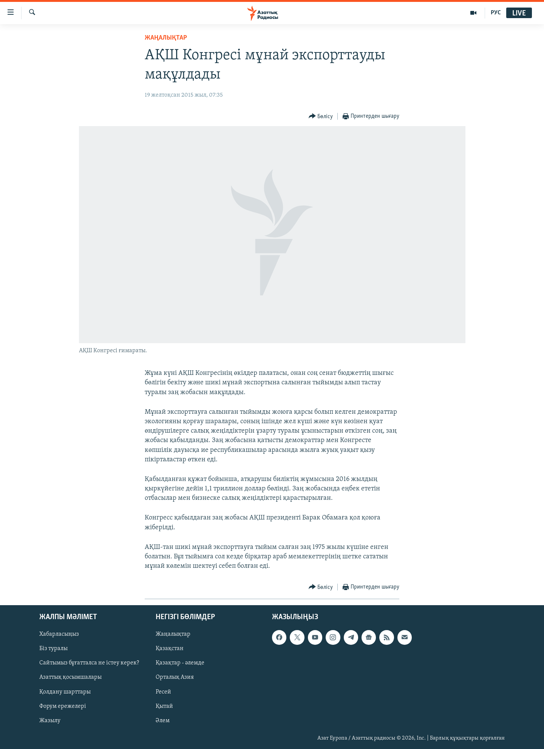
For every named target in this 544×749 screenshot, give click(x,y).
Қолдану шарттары (65, 692)
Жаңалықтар (173, 634)
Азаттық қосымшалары (70, 677)
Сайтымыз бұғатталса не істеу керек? (89, 663)
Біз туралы (53, 649)
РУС (496, 13)
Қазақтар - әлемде (180, 663)
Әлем (163, 720)
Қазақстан (170, 649)
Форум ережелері (62, 706)
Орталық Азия (175, 677)
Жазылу (49, 720)
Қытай (164, 706)
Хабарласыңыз (59, 634)
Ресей (163, 692)
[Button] (321, 116)
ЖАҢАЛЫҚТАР (166, 38)
